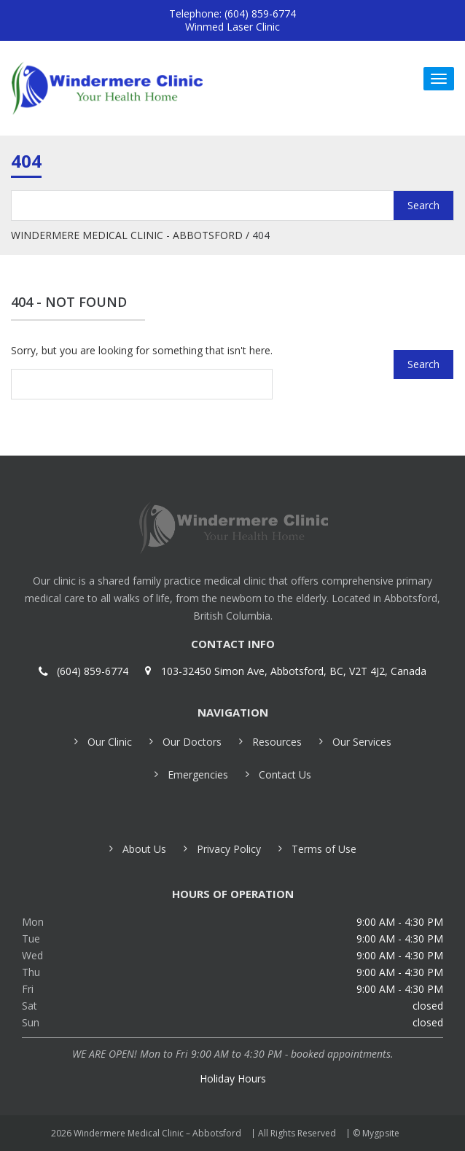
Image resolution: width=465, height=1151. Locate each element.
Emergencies (198, 774)
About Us (144, 849)
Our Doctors (192, 742)
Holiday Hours (233, 1078)
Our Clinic (109, 742)
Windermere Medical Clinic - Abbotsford (127, 235)
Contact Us (285, 774)
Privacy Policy (229, 849)
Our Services (361, 742)
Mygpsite (380, 1133)
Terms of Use (324, 849)
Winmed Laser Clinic (232, 27)
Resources (277, 742)
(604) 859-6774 (92, 671)
